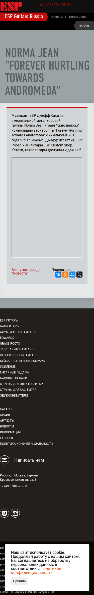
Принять (19, 581)
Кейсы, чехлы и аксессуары (22, 361)
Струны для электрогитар (21, 384)
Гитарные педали (14, 372)
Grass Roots (10, 343)
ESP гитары (9, 320)
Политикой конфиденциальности (36, 570)
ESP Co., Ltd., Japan (11, 592)
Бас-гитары (9, 326)
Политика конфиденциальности (26, 444)
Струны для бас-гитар (18, 390)
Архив (5, 415)
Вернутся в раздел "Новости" (27, 271)
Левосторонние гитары (19, 355)
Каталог (6, 409)
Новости (57, 17)
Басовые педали (13, 378)
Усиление (8, 366)
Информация (10, 432)
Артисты (7, 420)
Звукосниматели (14, 395)
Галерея (6, 438)
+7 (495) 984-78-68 (55, 5)
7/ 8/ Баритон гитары (17, 349)
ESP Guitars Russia (24, 17)
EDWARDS (7, 338)
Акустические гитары (18, 332)
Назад (84, 26)
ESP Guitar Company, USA (39, 592)
